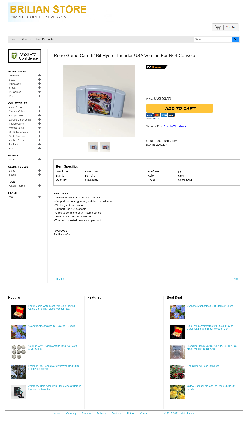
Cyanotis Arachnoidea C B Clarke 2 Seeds (51, 326)
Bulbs (12, 170)
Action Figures (17, 185)
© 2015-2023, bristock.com (179, 413)
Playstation (15, 83)
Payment (86, 413)
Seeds (12, 174)
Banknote (14, 144)
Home (14, 39)
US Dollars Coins (18, 132)
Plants (12, 159)
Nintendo (14, 75)
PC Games (15, 92)
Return (131, 413)
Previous (59, 278)
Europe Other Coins (20, 119)
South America (17, 136)
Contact (144, 413)
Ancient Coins (16, 140)
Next (236, 278)
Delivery (101, 413)
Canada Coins (17, 111)
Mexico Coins (16, 128)
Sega (12, 79)
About (57, 413)
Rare (11, 96)
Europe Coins (16, 115)
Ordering (71, 413)
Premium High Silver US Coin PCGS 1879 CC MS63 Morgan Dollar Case (212, 347)
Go (235, 39)
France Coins (16, 123)
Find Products (44, 39)
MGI (11, 197)
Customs (116, 413)
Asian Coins (15, 107)
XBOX (12, 87)
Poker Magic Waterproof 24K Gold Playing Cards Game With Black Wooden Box (51, 307)
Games (26, 39)
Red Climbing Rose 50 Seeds (203, 366)
